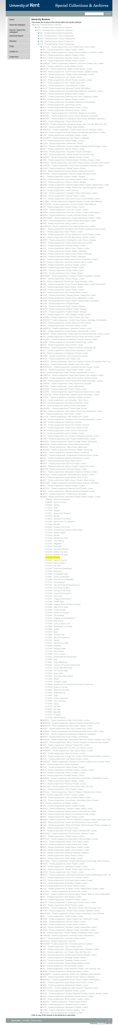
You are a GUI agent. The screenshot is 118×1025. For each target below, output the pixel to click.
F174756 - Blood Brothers (55, 717)
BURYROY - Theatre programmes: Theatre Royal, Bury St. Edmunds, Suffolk (72, 130)
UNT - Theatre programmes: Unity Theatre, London (62, 947)
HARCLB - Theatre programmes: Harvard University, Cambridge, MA (69, 348)
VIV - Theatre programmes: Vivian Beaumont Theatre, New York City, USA (71, 969)
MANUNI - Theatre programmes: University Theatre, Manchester (67, 450)
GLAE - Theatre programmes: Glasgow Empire (60, 303)
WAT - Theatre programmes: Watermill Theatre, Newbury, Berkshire (68, 977)
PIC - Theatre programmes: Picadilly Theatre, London (63, 775)
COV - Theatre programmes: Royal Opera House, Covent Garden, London (71, 199)
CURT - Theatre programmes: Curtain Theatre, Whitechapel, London (69, 221)
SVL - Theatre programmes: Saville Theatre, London (62, 916)
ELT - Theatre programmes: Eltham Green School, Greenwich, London (70, 259)
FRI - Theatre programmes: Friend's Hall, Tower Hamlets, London (67, 281)
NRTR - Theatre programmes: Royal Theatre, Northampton (65, 737)
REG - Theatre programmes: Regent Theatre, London (63, 817)
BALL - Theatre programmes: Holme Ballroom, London (63, 85)
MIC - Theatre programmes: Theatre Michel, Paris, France (65, 477)
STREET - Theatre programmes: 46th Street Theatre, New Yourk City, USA (71, 908)
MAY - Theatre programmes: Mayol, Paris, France (61, 461)
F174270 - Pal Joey (53, 706)
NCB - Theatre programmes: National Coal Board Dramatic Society (68, 491)
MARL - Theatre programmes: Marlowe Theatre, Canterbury (65, 453)
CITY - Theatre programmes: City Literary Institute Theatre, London (68, 179)
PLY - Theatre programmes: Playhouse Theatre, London (64, 784)
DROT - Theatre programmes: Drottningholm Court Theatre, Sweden (69, 240)
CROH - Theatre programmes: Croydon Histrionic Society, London (68, 215)
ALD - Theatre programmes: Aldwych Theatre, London (63, 55)
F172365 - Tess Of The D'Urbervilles (59, 579)
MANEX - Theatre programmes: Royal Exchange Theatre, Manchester (69, 441)
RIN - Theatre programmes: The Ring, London (60, 828)
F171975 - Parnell (52, 516)
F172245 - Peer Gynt (53, 546)
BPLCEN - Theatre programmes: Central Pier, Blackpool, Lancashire (69, 113)
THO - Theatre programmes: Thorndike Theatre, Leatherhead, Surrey (69, 927)
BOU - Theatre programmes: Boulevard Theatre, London (64, 110)
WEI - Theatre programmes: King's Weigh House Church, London (68, 982)
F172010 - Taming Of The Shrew (58, 519)
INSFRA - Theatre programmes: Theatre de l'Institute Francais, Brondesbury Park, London (77, 361)
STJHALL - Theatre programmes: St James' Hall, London (64, 891)
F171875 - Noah (51, 508)
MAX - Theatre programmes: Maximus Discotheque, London (65, 458)
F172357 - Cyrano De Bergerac (57, 577)
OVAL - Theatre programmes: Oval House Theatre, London (65, 759)
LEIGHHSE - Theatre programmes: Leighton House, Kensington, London (70, 395)
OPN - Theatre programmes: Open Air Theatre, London (64, 753)
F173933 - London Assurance (56, 698)
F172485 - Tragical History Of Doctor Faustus (63, 604)
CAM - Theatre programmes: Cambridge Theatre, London (64, 135)
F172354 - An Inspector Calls (56, 574)
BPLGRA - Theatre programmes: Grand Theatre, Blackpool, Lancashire (70, 116)
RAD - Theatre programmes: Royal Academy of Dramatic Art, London (69, 811)
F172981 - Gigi (51, 659)
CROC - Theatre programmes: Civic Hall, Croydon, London (65, 210)
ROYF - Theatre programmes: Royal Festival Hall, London (65, 844)
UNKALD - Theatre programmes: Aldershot (59, 941)
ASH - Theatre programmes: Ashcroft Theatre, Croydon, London (67, 80)
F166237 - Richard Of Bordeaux (57, 499)
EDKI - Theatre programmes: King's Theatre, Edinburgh (64, 257)
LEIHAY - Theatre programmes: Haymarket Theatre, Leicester (66, 397)
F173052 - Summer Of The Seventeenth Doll (62, 665)
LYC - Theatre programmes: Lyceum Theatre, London (63, 433)
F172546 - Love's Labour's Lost (57, 624)
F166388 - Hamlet (52, 505)
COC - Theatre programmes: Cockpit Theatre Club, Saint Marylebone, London (72, 188)
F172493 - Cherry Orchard (55, 610)
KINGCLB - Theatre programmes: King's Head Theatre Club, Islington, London (73, 375)
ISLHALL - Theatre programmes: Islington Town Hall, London (66, 364)
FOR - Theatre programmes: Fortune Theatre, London (63, 279)
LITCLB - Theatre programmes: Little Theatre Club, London (65, 417)
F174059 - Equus (52, 704)
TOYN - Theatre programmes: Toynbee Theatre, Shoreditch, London (69, 930)
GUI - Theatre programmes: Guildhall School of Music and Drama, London (71, 337)
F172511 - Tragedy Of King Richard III (60, 618)
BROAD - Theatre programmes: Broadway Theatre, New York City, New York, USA (74, 124)
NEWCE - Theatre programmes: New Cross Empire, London (66, 720)
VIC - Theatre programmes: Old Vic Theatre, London (62, 966)
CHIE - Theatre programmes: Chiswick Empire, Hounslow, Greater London (71, 160)
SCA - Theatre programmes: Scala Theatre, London (62, 858)
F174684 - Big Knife (53, 712)
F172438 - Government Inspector (58, 593)
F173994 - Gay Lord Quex (55, 701)
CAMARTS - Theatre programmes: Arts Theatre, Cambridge (65, 138)
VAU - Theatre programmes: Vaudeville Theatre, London (64, 960)
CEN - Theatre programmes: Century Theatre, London (63, 149)
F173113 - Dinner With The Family (58, 668)
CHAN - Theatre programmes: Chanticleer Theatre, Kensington (67, 152)
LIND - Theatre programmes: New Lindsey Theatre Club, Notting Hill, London (72, 411)
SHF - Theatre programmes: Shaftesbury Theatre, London (65, 866)
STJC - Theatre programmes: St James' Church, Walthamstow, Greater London (73, 889)
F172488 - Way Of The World (56, 607)
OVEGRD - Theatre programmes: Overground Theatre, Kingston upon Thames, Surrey (76, 762)
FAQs (11, 46)
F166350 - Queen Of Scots (55, 502)
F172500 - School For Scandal (57, 613)
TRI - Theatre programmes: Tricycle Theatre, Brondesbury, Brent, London (71, 933)
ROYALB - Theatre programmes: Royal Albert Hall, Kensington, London (70, 839)
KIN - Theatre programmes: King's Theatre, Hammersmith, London (68, 372)
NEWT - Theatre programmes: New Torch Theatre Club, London (67, 728)
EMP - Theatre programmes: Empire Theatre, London (63, 268)
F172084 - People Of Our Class (57, 527)
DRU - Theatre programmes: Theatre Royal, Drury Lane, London (67, 243)
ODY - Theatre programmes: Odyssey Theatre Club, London (66, 745)
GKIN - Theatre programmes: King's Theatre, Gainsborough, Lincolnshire (70, 301)
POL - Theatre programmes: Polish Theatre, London (62, 789)
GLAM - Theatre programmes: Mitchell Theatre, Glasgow (64, 309)
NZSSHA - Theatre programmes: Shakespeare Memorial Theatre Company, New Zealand (77, 740)
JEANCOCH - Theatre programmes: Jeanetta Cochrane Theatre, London (70, 367)
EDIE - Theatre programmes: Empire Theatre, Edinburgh (64, 251)
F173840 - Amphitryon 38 (55, 693)
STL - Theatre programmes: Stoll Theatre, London (61, 897)
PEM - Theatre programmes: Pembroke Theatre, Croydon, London (68, 770)
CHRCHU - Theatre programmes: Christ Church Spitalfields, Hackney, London (72, 165)
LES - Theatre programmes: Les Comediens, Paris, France (65, 400)
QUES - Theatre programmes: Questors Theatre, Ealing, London (67, 809)
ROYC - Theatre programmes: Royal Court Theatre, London (65, 842)
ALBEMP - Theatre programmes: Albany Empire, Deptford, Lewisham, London (72, 52)
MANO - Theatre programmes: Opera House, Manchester (64, 447)
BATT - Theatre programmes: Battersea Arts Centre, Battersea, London (70, 96)
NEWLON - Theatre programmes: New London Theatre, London (67, 726)
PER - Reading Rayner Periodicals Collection (54, 27)
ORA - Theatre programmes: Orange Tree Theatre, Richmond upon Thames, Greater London (78, 756)
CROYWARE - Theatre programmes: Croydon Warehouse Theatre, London (71, 218)
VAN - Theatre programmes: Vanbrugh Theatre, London (64, 958)
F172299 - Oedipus (52, 557)
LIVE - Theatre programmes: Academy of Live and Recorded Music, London (72, 419)
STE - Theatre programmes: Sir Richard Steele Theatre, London (67, 880)
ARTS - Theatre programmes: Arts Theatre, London (62, 77)
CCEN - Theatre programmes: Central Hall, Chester (62, 143)
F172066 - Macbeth (53, 524)
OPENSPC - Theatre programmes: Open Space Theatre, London (67, 751)
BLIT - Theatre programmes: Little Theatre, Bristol (61, 105)
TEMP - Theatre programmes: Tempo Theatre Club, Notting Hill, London (70, 919)
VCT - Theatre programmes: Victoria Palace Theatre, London (66, 963)
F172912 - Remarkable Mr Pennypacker (61, 657)
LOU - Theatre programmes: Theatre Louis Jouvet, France (65, 428)
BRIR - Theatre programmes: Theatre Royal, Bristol (62, 121)
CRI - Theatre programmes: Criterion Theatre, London (63, 207)
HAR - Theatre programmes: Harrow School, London (63, 345)
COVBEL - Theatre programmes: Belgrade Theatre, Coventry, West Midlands (72, 201)
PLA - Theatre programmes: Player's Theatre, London (63, 781)
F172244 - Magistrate (53, 544)
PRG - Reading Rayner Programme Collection (55, 30)
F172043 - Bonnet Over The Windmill (59, 522)
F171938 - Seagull (52, 510)
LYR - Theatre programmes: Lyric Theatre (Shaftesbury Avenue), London (70, 436)
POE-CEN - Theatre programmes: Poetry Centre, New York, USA (67, 786)
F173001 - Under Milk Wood (56, 662)
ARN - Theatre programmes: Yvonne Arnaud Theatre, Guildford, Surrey (70, 72)
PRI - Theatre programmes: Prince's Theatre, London (63, 795)
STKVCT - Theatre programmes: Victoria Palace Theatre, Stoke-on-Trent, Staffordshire (76, 894)
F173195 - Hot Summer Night (56, 671)
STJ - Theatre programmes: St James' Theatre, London (64, 886)
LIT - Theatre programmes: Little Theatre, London (61, 414)
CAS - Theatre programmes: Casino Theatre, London (63, 141)
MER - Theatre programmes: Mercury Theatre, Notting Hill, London (68, 466)
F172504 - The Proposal (54, 615)
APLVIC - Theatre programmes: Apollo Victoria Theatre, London (67, 69)
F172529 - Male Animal (54, 621)
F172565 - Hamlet (52, 629)
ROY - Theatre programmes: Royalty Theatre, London (63, 836)
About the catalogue (17, 25)
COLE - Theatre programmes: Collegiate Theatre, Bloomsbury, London (70, 193)
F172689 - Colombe (53, 646)
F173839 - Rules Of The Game (57, 690)
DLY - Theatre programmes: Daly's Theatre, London (62, 232)
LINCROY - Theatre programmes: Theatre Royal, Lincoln (64, 408)
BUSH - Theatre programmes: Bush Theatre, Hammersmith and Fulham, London (73, 132)
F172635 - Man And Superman (57, 637)
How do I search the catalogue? (17, 31)
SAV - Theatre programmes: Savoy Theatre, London (62, 855)
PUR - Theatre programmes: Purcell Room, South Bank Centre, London (70, 800)
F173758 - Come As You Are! (56, 687)
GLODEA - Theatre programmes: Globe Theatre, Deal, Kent (65, 317)
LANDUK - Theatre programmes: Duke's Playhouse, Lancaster (66, 384)
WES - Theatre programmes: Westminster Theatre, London (65, 985)
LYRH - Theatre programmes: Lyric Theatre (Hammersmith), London (69, 439)
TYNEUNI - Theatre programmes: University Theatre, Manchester (68, 935)
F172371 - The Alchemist (55, 582)
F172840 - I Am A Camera (55, 654)
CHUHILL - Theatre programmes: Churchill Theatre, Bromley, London (69, 174)
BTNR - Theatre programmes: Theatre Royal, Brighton (63, 127)
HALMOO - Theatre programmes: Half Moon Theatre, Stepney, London (70, 339)
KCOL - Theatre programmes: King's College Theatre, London (66, 370)
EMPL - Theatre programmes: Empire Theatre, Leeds (63, 270)
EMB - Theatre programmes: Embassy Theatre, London (64, 265)
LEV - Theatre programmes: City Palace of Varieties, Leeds (65, 403)
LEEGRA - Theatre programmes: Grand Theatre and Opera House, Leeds (71, 392)
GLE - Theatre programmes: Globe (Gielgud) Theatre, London (66, 315)
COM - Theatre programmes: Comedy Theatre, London (63, 196)
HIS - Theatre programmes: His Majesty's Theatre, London (65, 353)
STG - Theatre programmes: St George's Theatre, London (65, 883)
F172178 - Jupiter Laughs (55, 533)
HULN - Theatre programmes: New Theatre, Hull (61, 359)
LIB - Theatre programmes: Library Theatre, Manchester (64, 406)
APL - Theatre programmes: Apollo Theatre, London (62, 66)
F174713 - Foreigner (53, 715)
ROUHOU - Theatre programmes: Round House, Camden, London (68, 833)
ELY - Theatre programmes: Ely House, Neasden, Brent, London (67, 262)
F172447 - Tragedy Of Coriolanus (58, 599)
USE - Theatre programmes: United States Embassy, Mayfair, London (69, 955)
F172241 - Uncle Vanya (54, 541)
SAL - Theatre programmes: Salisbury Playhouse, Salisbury (65, 853)
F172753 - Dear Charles (54, 651)
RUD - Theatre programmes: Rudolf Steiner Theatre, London (66, 847)
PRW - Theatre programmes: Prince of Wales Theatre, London (66, 797)
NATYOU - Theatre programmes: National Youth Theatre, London (67, 488)
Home (11, 19)
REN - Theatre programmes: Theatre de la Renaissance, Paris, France (70, 822)
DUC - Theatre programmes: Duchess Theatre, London (64, 246)
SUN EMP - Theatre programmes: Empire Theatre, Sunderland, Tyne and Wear (73, 913)
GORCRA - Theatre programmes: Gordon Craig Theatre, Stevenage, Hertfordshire (74, 320)
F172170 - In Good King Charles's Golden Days (64, 530)
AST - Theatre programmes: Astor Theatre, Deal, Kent (63, 83)
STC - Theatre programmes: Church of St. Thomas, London (65, 878)
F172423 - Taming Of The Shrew (58, 590)
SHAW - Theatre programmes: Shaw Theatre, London (63, 864)
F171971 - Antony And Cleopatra (58, 513)
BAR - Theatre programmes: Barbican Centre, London (63, 94)
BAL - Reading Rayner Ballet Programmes (56, 33)
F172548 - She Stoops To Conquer (58, 626)
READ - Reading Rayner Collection (48, 25)
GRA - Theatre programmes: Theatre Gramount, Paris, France (66, 323)
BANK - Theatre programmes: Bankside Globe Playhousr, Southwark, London (72, 91)
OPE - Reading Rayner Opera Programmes (57, 41)
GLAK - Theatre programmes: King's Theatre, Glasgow (63, 306)
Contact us (13, 52)
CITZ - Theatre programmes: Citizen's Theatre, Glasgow (64, 182)
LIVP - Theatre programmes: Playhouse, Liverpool (62, 422)
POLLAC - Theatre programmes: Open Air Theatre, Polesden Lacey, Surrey (71, 792)
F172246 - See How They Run (57, 549)
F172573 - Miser (51, 632)
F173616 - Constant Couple (56, 682)
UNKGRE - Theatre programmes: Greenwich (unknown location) (67, 944)
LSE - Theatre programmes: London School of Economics (65, 430)
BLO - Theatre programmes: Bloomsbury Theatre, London (65, 108)
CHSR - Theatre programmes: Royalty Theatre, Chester (64, 168)
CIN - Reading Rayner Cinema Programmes (57, 36)
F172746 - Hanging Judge (55, 648)
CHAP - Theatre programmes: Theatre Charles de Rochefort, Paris (68, 154)
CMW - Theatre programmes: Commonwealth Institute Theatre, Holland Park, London (75, 185)
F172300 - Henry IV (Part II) (56, 560)
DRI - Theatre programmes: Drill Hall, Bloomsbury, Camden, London (69, 237)
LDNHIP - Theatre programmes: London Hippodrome (63, 386)
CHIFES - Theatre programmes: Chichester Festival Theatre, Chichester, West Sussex (76, 163)
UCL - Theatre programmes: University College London (63, 938)
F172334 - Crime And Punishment (58, 568)
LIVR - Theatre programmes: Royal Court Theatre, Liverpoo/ (65, 425)
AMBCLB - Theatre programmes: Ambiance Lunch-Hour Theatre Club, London (73, 63)
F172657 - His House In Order (57, 643)
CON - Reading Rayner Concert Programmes (57, 39)
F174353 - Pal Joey (53, 709)
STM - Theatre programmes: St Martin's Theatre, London (64, 900)
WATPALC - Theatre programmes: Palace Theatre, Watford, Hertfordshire (71, 980)
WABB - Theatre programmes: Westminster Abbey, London (65, 971)
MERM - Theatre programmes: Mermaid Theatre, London (64, 469)
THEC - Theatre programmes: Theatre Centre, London (63, 924)
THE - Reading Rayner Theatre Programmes (57, 44)
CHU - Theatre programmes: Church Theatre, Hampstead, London (68, 171)
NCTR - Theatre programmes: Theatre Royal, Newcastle (64, 494)
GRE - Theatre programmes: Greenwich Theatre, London (64, 326)
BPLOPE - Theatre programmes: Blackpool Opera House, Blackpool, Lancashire (73, 119)
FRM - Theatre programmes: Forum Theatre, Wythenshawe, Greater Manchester (73, 284)
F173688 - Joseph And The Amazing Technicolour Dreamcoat (69, 684)
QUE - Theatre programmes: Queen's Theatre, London (63, 806)
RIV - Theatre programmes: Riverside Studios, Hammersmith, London (69, 831)
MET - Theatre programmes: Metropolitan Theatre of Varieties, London (69, 472)
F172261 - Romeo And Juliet (56, 552)
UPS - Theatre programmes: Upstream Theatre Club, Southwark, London (70, 949)
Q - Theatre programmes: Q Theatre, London (60, 803)
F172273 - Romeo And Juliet (56, 555)
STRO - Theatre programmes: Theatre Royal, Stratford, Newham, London (71, 911)
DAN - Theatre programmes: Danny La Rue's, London (63, 223)
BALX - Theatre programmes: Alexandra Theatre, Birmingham (66, 88)
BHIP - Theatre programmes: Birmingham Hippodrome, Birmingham (68, 102)
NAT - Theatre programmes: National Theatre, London (63, 486)
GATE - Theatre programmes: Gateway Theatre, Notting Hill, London (69, 295)
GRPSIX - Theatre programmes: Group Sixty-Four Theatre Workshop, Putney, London (76, 334)
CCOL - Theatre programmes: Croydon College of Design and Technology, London (74, 146)
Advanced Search (16, 36)
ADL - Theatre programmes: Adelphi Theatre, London (63, 50)
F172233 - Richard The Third (56, 538)
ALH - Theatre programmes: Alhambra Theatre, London (64, 58)
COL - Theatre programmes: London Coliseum (60, 190)
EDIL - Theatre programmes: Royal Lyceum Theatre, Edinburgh (67, 254)
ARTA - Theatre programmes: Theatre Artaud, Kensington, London (68, 74)
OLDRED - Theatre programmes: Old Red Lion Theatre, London (67, 748)
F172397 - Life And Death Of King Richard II (62, 585)
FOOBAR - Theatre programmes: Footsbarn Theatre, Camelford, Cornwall (71, 276)
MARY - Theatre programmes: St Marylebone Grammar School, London (70, 455)
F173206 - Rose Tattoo (54, 673)
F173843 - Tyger (51, 695)
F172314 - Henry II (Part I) (55, 563)
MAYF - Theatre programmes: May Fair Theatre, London (64, 464)
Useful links (13, 57)
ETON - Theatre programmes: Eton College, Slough (62, 273)
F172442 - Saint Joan (53, 596)
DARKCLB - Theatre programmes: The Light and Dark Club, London (69, 226)
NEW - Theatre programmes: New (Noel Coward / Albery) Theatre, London (71, 497)
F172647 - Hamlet (52, 640)
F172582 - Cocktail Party (55, 635)
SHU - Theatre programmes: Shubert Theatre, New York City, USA (68, 869)
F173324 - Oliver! (52, 679)
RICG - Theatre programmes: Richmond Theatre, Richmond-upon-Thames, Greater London (78, 825)
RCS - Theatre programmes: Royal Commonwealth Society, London (68, 814)
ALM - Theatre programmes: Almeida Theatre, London (63, 61)
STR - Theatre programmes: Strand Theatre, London (62, 905)
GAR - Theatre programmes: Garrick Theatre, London (63, 290)
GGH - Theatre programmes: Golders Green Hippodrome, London (68, 298)
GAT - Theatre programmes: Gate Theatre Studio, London (65, 292)
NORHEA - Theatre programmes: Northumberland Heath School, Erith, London (73, 731)
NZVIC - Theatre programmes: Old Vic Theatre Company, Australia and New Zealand (75, 742)
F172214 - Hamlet (52, 535)
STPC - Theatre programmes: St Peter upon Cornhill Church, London (69, 902)
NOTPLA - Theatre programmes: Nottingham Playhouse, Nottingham (69, 734)
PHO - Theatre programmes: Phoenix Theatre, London (63, 773)
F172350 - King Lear (53, 571)
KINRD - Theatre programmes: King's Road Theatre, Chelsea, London (69, 378)
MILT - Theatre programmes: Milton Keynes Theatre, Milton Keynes (68, 480)
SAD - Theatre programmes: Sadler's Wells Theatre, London (66, 850)
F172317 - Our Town (53, 566)
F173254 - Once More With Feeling (59, 676)
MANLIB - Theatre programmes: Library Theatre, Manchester (66, 444)
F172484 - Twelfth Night (54, 602)
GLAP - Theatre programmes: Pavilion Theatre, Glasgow (64, 312)
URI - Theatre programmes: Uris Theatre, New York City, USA (66, 952)
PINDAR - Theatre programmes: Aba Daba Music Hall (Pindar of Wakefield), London (75, 778)
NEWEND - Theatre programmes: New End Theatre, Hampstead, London (71, 723)
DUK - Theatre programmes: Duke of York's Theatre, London (66, 248)
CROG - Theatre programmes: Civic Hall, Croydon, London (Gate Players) (71, 212)
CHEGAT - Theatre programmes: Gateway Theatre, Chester (65, 157)
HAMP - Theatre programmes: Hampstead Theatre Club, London (67, 342)
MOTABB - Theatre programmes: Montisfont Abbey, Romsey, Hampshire (70, 483)
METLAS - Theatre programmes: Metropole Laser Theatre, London (68, 475)
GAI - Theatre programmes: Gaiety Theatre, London (62, 287)
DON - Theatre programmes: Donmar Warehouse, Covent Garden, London (71, 234)
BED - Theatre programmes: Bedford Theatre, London (63, 99)
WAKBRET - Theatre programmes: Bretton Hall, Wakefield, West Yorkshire (71, 974)
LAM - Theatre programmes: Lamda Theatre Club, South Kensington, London (72, 381)
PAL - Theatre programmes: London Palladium (60, 764)
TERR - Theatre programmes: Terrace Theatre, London (63, 922)
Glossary (13, 41)
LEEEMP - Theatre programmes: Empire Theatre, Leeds (64, 389)
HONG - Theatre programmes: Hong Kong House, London (65, 356)
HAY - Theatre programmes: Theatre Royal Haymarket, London (67, 350)
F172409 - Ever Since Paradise (57, 588)
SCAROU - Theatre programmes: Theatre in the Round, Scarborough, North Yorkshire (75, 861)
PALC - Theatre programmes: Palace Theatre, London (63, 767)
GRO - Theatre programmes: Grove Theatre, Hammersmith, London (69, 331)
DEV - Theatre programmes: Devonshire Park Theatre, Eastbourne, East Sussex (73, 229)
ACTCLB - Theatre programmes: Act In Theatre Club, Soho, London (68, 47)
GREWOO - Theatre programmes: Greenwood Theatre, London (67, 328)
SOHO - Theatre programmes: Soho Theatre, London (63, 872)
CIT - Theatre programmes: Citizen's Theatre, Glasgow (63, 177)
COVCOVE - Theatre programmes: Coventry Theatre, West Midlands (69, 204)
